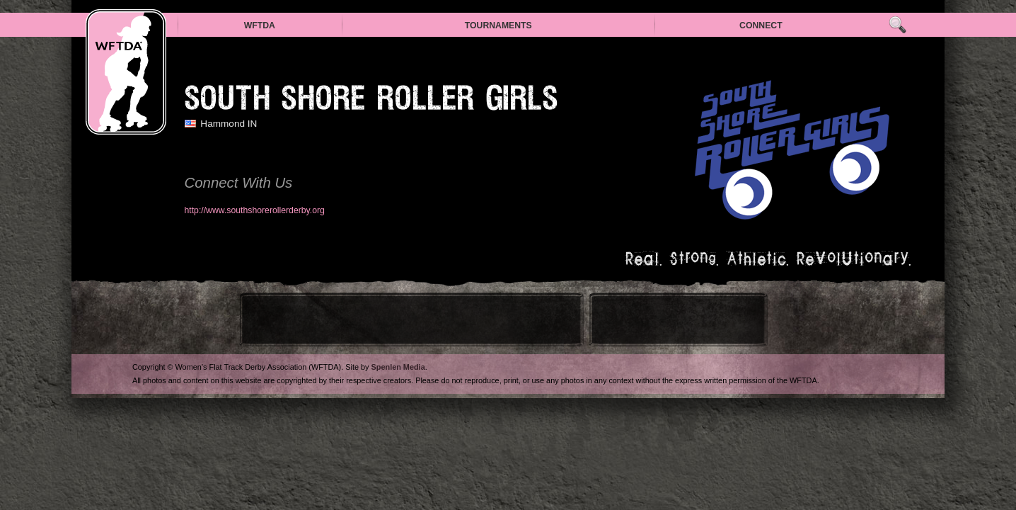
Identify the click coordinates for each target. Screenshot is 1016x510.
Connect (761, 25)
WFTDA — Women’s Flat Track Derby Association (126, 72)
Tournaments (498, 25)
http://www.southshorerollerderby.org (255, 210)
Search (897, 25)
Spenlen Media (398, 367)
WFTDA (259, 25)
